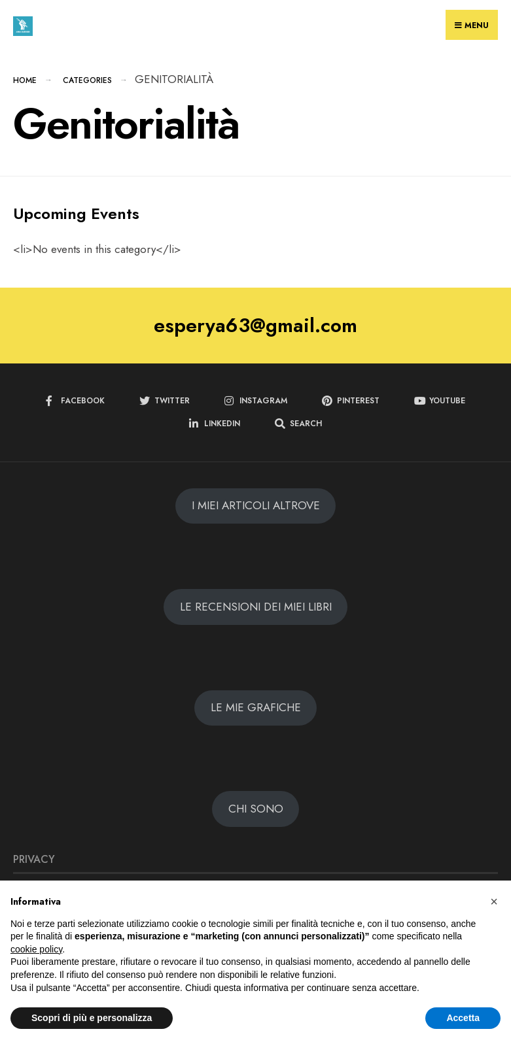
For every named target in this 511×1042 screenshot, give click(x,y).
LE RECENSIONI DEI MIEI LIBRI (256, 606)
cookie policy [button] (36, 949)
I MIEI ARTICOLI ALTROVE (256, 505)
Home (25, 80)
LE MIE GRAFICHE (256, 707)
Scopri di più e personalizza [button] (91, 1018)
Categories (87, 80)
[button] (494, 901)
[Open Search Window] (298, 423)
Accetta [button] (463, 1018)
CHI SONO (255, 808)
